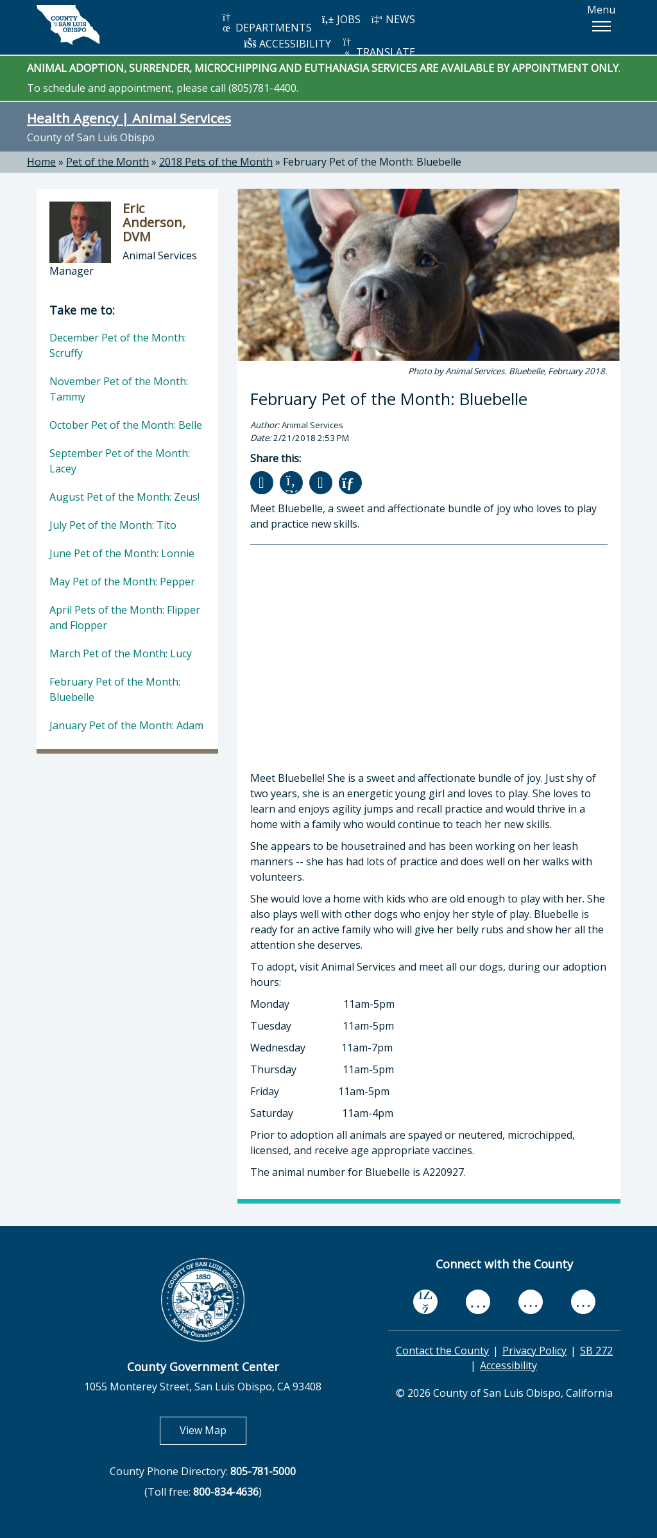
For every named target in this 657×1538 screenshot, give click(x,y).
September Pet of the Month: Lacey (119, 461)
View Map (213, 1429)
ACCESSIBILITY (287, 43)
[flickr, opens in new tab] (530, 1302)
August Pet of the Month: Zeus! (124, 497)
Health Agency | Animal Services (129, 118)
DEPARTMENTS (266, 23)
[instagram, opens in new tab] (583, 1302)
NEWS (392, 19)
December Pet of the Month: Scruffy (117, 345)
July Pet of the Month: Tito (112, 525)
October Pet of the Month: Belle (125, 425)
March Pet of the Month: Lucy (120, 653)
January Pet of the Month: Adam (126, 725)
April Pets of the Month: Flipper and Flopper (124, 617)
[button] (601, 26)
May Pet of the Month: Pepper (122, 582)
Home (41, 162)
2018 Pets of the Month (216, 162)
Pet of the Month (107, 162)
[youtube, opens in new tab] (478, 1302)
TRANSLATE (378, 47)
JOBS (341, 19)
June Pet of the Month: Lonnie (121, 553)
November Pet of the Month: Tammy (118, 389)
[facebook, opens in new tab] (425, 1302)
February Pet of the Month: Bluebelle (372, 162)
